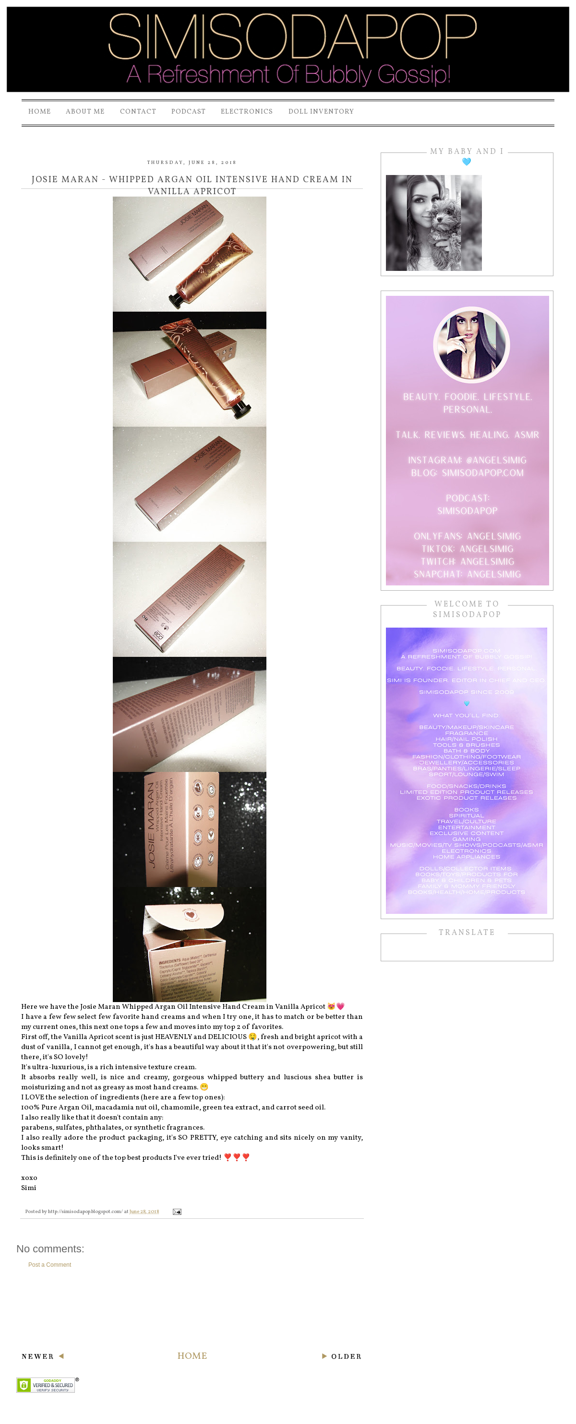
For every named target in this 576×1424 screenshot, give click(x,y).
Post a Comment (49, 1264)
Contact (138, 112)
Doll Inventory (321, 112)
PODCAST (188, 112)
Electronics (247, 112)
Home (39, 112)
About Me (85, 112)
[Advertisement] (192, 1309)
